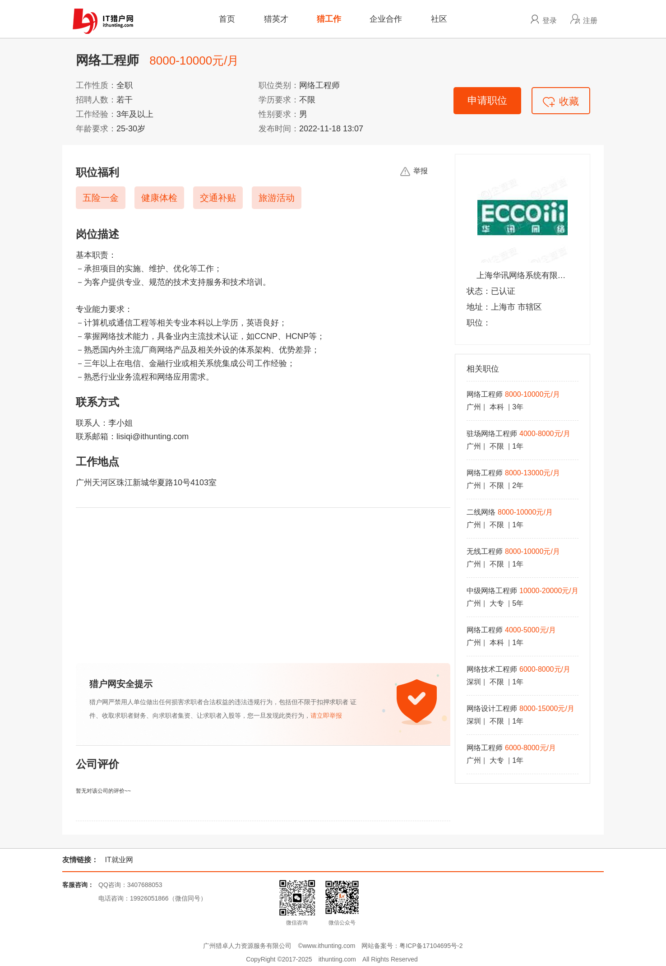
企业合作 (386, 18)
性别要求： (279, 114)
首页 (227, 18)
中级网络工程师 (492, 590)
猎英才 (276, 18)
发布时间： (279, 128)
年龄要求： (96, 128)
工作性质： (96, 85)
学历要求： (279, 99)
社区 (439, 18)
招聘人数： (96, 99)
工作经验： (96, 114)
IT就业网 (119, 860)
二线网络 (481, 512)
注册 (590, 20)
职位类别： (279, 85)
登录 (549, 20)
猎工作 (329, 18)
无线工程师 (485, 551)
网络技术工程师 (492, 669)
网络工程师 (485, 394)
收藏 (561, 101)
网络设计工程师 (492, 708)
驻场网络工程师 (492, 433)
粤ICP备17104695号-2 (430, 945)
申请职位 (487, 100)
